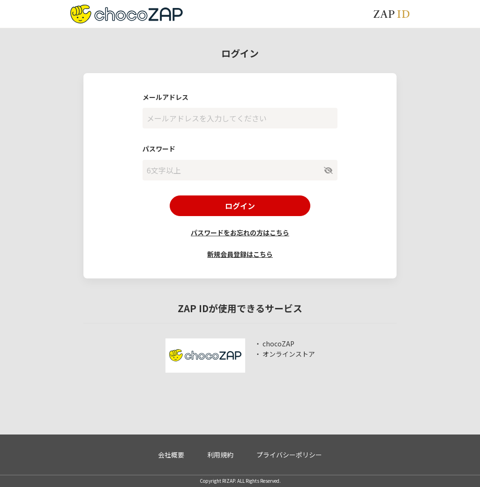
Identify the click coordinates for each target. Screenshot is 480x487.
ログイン (240, 205)
